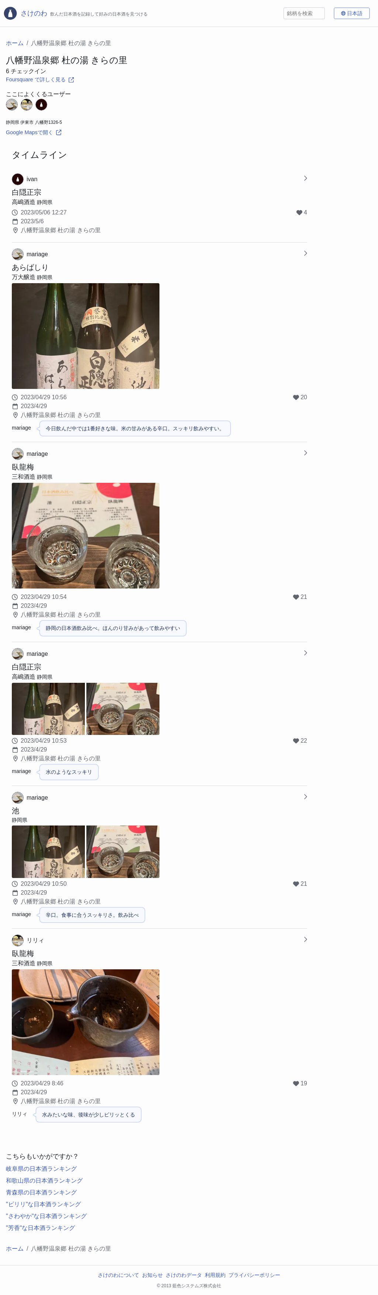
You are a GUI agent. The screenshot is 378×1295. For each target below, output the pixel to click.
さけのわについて (118, 1275)
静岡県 (44, 202)
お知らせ (152, 1275)
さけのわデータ (184, 1275)
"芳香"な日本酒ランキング (40, 1228)
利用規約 (215, 1275)
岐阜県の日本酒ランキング (41, 1169)
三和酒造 (23, 477)
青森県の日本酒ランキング (41, 1192)
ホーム (15, 43)
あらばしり (30, 267)
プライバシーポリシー (254, 1275)
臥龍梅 (23, 467)
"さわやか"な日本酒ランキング (46, 1216)
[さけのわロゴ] (75, 13)
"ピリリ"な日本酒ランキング (43, 1204)
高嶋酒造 (23, 202)
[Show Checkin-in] (305, 179)
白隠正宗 (26, 192)
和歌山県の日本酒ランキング (44, 1180)
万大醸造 (23, 277)
